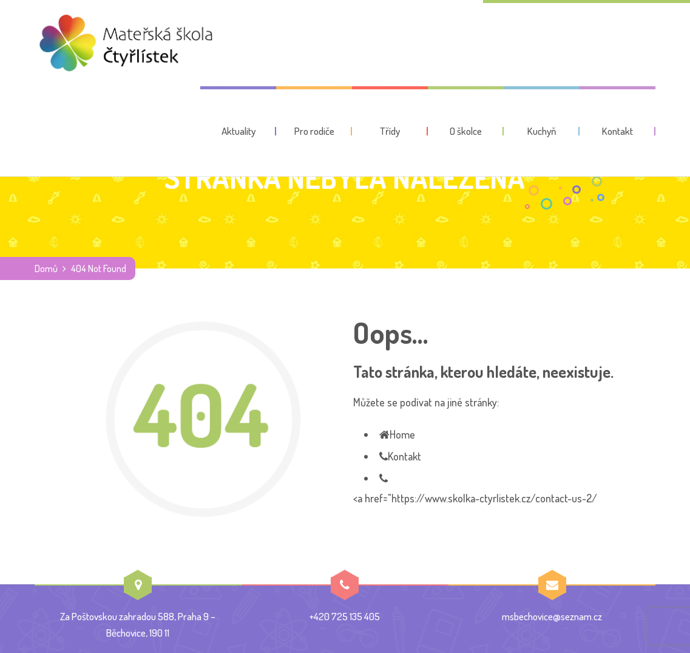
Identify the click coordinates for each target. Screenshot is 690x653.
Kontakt (404, 456)
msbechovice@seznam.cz (552, 616)
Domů (46, 268)
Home (402, 434)
